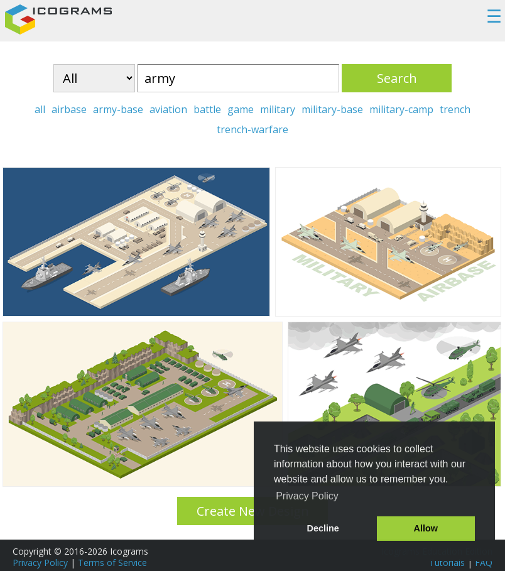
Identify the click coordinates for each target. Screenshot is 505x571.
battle (207, 109)
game (240, 109)
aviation (168, 109)
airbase (69, 109)
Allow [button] (426, 528)
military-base (332, 109)
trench (455, 109)
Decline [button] (323, 528)
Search (397, 78)
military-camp (401, 109)
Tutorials (447, 562)
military (277, 109)
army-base (118, 109)
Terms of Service (112, 562)
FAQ (483, 562)
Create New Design (253, 511)
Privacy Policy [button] (307, 496)
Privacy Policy (40, 562)
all (40, 109)
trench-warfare (252, 129)
